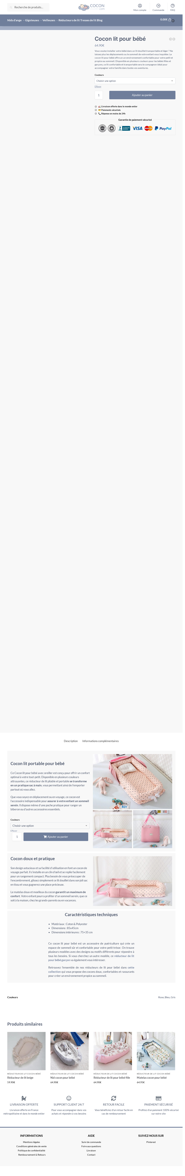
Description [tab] (71, 739)
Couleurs (99, 73)
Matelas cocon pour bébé (152, 1075)
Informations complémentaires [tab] (100, 739)
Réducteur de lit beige (20, 1075)
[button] (167, 19)
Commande (158, 7)
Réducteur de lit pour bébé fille (112, 1075)
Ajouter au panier (142, 93)
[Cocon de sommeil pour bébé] (170, 37)
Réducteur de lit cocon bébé (24, 1072)
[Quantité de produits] (99, 93)
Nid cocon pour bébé (62, 1075)
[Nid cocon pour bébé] (173, 37)
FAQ (172, 7)
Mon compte (139, 7)
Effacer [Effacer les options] (98, 84)
